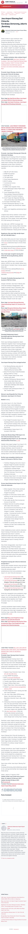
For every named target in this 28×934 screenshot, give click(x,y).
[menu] (2, 2)
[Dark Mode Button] (26, 2)
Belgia (19, 274)
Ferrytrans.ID (10, 2)
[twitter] (8, 792)
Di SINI (18, 442)
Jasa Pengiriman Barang (11, 582)
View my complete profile (8, 860)
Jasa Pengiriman (16, 330)
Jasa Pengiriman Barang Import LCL (14, 589)
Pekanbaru (19, 250)
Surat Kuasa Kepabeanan (14, 679)
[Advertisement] (14, 879)
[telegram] (14, 792)
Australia (11, 274)
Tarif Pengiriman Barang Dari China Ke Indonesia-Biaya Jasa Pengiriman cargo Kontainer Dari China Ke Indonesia (13, 625)
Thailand (3, 274)
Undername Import (9, 252)
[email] (20, 792)
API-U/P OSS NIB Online (11, 675)
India (7, 274)
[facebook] (5, 792)
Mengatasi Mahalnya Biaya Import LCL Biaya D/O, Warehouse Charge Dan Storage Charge (13, 311)
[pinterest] (17, 792)
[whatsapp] (11, 792)
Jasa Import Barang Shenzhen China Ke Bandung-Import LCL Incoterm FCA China (13, 306)
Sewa (5, 244)
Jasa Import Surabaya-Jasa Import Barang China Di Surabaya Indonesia (14, 115)
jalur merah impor (12, 713)
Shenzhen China (8, 580)
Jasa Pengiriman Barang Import (13, 578)
